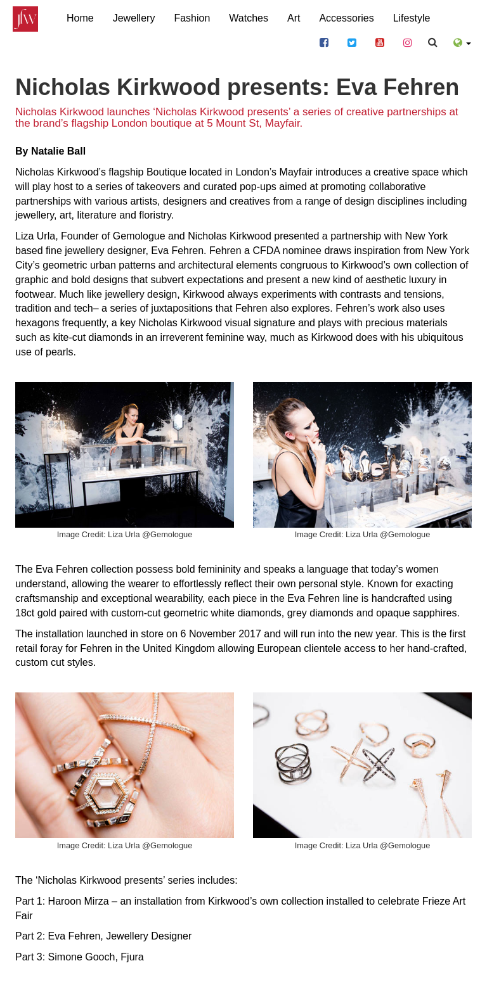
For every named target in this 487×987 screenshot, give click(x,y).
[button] (462, 41)
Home (80, 18)
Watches (248, 17)
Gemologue (139, 236)
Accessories (346, 18)
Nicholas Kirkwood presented (253, 236)
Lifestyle (412, 18)
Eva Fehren (177, 250)
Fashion (192, 17)
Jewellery (134, 18)
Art (293, 18)
